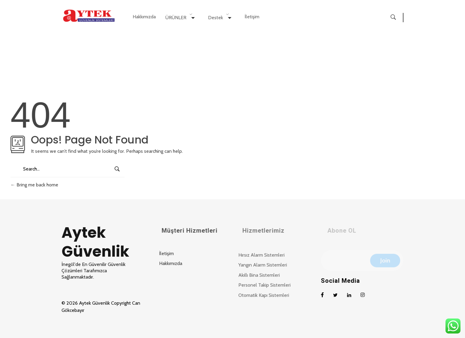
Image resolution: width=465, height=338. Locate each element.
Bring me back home (34, 185)
